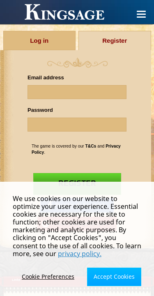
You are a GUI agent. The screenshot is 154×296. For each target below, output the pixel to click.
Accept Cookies (114, 276)
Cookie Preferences (48, 276)
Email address (46, 77)
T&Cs (90, 146)
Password (40, 110)
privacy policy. (79, 253)
